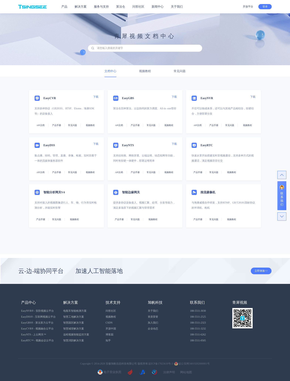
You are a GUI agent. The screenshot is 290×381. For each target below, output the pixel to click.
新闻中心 (157, 6)
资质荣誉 (153, 316)
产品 (64, 6)
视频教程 (111, 316)
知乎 (108, 340)
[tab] (145, 165)
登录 (265, 6)
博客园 (109, 334)
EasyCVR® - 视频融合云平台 (37, 328)
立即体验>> (261, 270)
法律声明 (169, 372)
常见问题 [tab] (180, 71)
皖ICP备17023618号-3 (161, 363)
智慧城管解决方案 (73, 328)
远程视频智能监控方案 (76, 334)
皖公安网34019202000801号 (191, 363)
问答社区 (138, 6)
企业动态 (153, 328)
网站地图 (186, 372)
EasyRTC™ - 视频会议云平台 (37, 340)
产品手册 (56, 125)
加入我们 (153, 322)
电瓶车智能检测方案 (75, 310)
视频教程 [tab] (145, 71)
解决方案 (81, 6)
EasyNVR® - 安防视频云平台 (37, 310)
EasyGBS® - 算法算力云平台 (37, 322)
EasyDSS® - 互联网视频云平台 (38, 316)
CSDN (109, 322)
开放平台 (248, 6)
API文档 (40, 125)
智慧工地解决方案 (73, 316)
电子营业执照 (109, 372)
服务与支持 (101, 6)
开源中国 (111, 328)
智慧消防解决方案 (73, 340)
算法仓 (120, 6)
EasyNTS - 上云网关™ (33, 334)
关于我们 (177, 6)
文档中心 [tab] (110, 71)
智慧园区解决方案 (73, 322)
